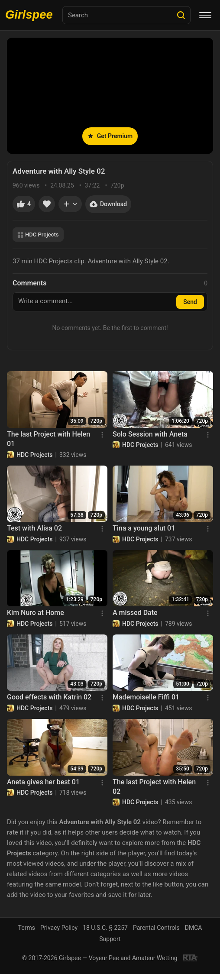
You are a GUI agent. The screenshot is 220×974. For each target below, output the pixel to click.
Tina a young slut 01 (144, 528)
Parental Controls (156, 927)
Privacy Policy (59, 927)
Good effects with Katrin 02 (49, 697)
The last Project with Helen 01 (48, 439)
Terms (26, 927)
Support (109, 938)
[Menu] (205, 15)
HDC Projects (38, 234)
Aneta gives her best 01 (43, 782)
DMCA (193, 927)
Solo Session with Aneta (150, 434)
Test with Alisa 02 (34, 528)
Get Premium (110, 136)
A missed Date (135, 612)
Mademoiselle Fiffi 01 (146, 697)
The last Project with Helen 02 (154, 787)
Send (190, 301)
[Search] (181, 15)
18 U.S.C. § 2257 (105, 927)
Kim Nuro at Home (35, 612)
